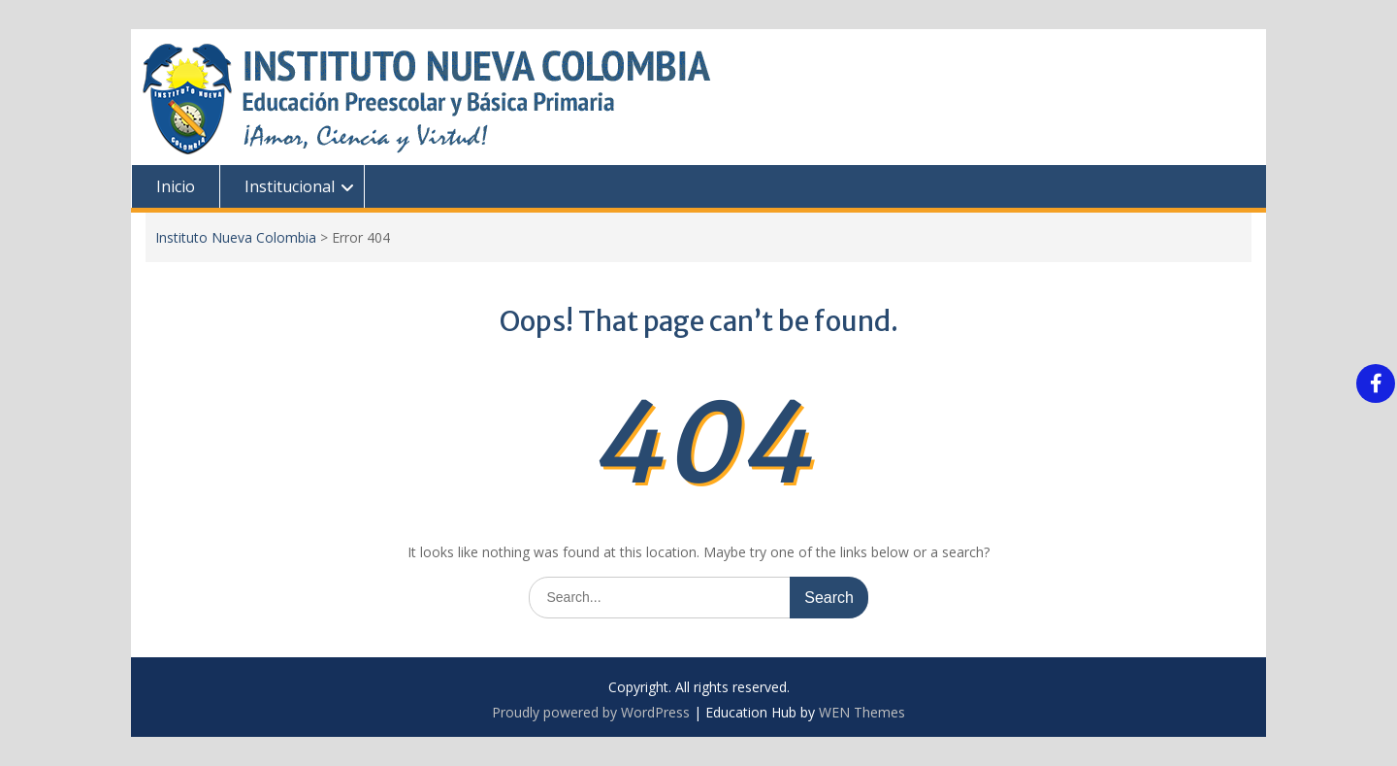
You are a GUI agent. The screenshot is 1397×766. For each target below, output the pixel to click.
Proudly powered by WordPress (591, 712)
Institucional (289, 186)
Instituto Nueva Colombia (235, 237)
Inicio (175, 186)
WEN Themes (862, 712)
